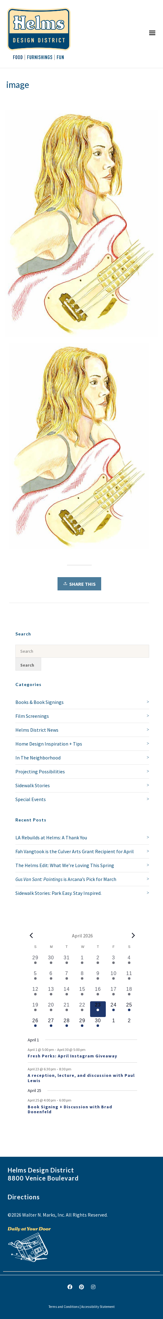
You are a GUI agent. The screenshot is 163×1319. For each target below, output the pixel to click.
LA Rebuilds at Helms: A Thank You (51, 837)
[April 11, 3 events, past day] (129, 978)
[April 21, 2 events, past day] (66, 1009)
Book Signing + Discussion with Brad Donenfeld (70, 1109)
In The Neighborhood (38, 758)
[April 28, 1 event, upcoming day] (66, 1025)
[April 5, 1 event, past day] (35, 978)
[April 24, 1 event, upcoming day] (113, 1009)
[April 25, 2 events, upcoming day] (129, 1009)
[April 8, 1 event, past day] (82, 978)
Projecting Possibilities (40, 771)
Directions (24, 1197)
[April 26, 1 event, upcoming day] (35, 1025)
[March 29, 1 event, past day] (35, 962)
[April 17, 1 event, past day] (113, 993)
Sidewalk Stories (32, 785)
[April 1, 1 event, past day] (82, 962)
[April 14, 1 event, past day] (66, 993)
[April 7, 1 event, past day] (66, 978)
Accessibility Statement (98, 1307)
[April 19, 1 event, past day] (35, 1009)
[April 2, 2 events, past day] (98, 962)
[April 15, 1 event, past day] (82, 993)
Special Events (30, 799)
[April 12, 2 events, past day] (35, 993)
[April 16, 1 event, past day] (98, 993)
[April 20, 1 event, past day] (51, 1009)
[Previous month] (31, 935)
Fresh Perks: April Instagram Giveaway (72, 1056)
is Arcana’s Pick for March (65, 879)
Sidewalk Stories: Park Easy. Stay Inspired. (58, 893)
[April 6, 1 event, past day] (51, 978)
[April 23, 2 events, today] (98, 1009)
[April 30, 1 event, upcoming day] (98, 1025)
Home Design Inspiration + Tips (48, 744)
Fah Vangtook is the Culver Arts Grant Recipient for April (74, 851)
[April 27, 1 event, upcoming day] (51, 1025)
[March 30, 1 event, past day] (51, 962)
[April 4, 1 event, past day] (129, 962)
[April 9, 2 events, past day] (98, 978)
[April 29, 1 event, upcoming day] (82, 1025)
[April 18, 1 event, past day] (129, 993)
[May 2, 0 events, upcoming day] (129, 1025)
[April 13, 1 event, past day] (51, 993)
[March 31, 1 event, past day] (66, 962)
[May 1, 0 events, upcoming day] (113, 1025)
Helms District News (36, 730)
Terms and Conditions (64, 1307)
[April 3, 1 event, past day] (113, 962)
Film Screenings (32, 716)
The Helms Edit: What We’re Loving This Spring (64, 865)
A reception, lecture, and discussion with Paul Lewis (81, 1078)
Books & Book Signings (39, 702)
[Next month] (133, 935)
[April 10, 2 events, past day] (113, 978)
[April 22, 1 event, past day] (82, 1009)
